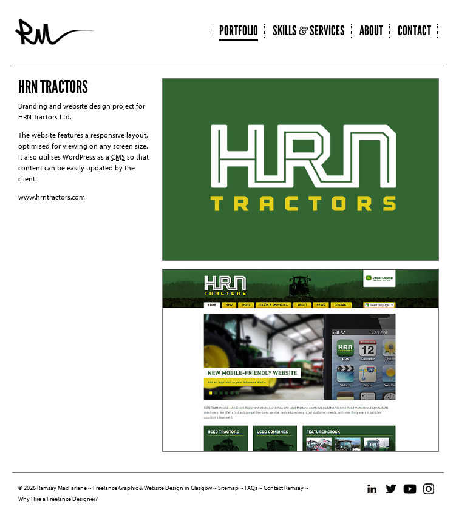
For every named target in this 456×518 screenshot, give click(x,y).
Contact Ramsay (284, 488)
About (371, 30)
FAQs (251, 488)
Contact (414, 30)
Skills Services (309, 30)
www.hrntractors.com (51, 196)
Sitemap (228, 488)
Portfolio (238, 30)
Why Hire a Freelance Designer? (58, 499)
